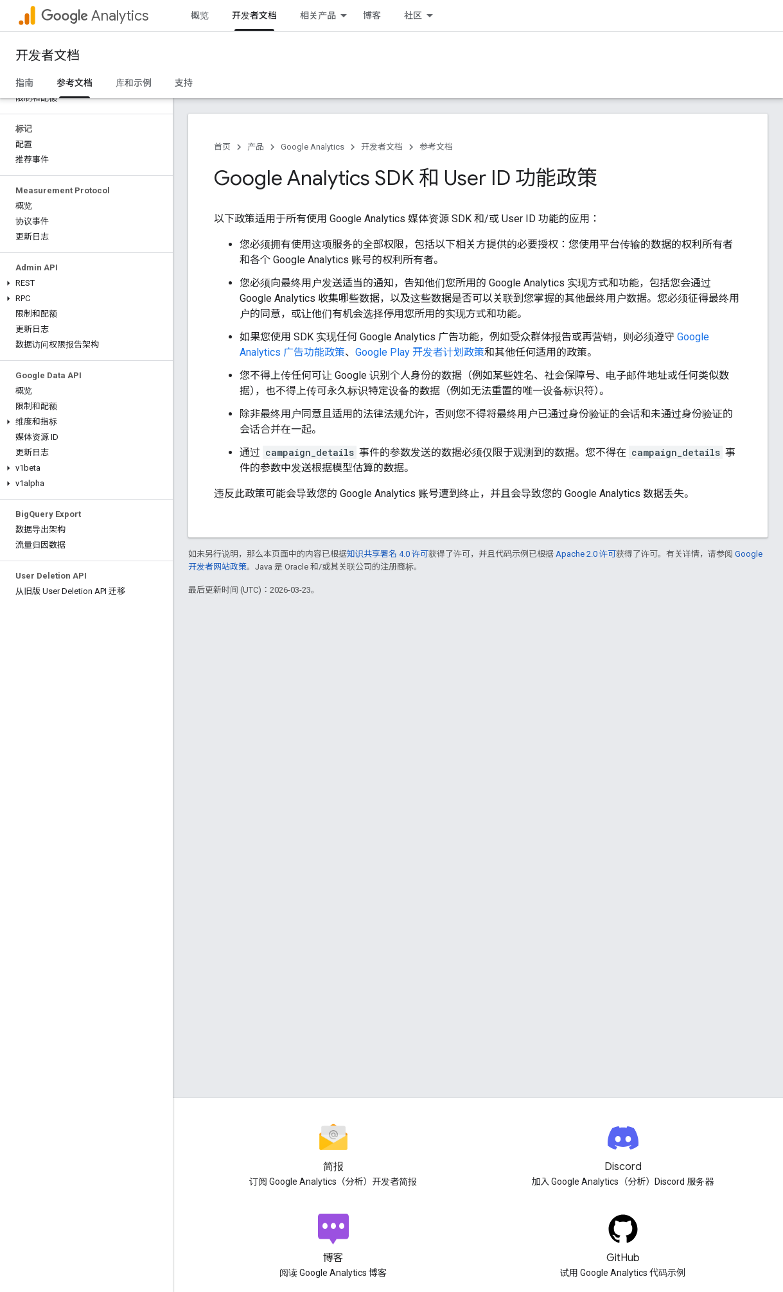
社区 (413, 15)
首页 (222, 147)
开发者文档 (47, 56)
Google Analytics (312, 147)
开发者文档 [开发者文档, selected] (254, 15)
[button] (84, 283)
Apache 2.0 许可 (586, 554)
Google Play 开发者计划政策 (419, 352)
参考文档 (436, 147)
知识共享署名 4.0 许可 (387, 554)
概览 (200, 15)
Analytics (94, 15)
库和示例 (134, 83)
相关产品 (318, 15)
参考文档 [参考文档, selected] (74, 83)
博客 (372, 15)
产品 (255, 147)
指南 (24, 83)
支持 (184, 83)
